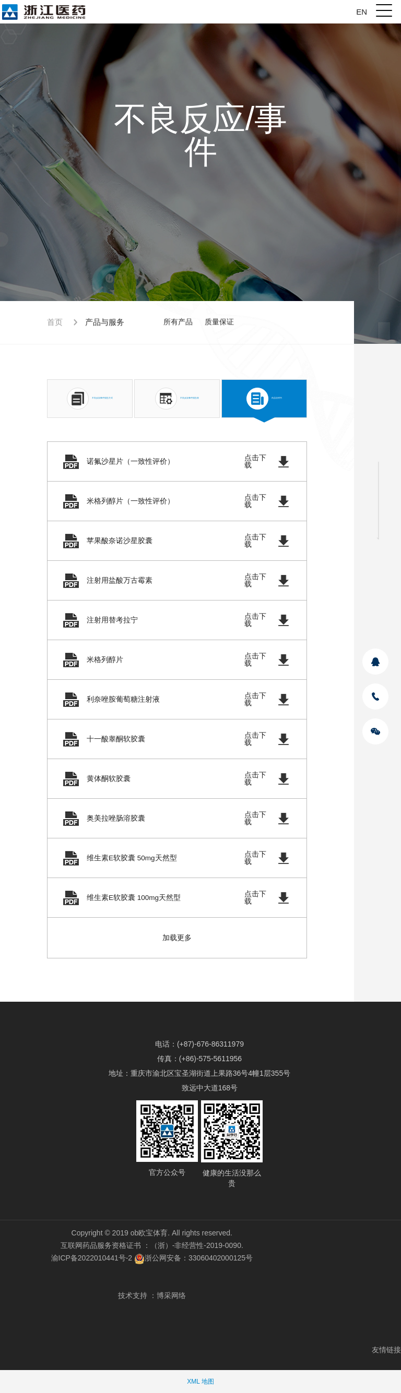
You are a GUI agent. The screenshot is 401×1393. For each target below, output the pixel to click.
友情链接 (386, 1350)
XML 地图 (200, 1381)
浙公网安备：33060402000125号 (193, 1258)
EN (361, 11)
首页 (55, 323)
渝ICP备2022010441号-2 (92, 1258)
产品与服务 (104, 323)
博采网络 (171, 1295)
